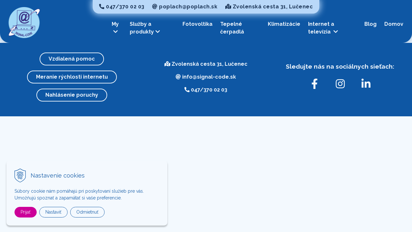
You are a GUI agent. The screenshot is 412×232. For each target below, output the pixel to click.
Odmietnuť (87, 212)
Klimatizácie (284, 24)
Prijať (26, 212)
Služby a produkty (145, 28)
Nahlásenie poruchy (71, 95)
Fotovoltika (197, 24)
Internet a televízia (323, 28)
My (115, 27)
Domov (393, 24)
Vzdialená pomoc (72, 59)
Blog (370, 24)
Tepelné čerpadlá (232, 28)
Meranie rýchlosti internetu (72, 77)
